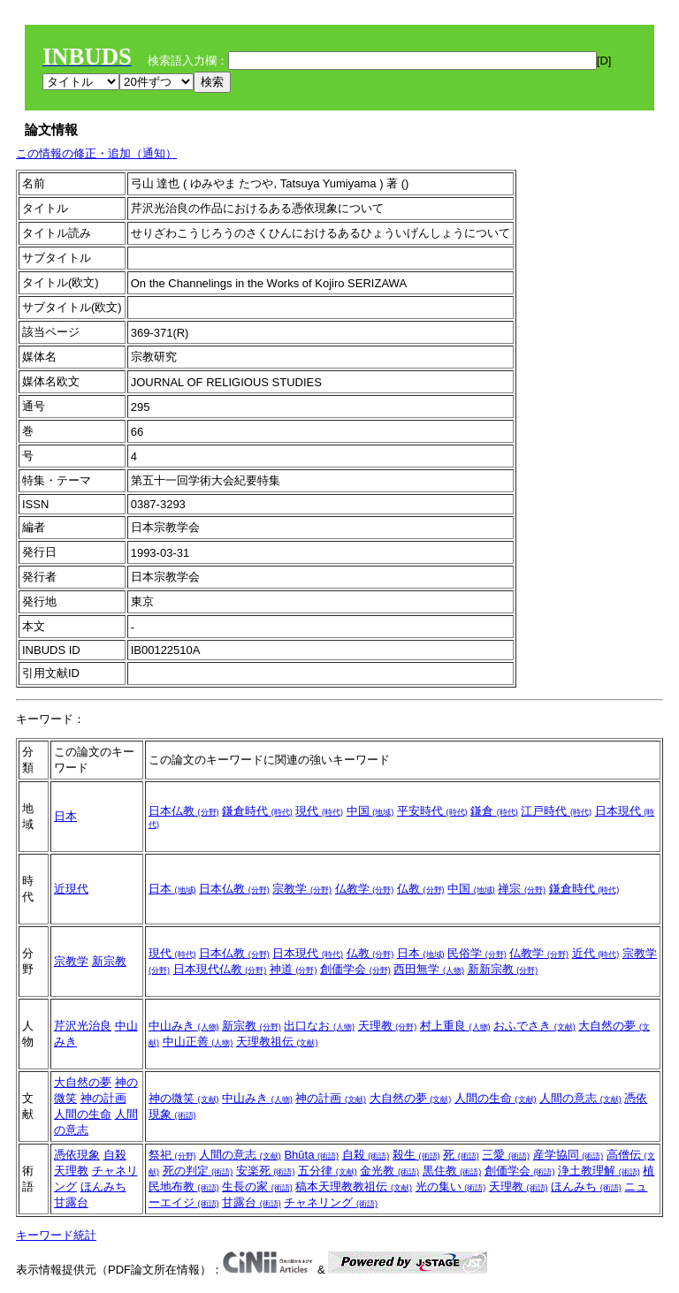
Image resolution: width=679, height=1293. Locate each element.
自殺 (114, 1154)
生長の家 (257, 1186)
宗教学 (302, 888)
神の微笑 (184, 1098)
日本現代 (307, 953)
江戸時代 (556, 811)
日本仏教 (184, 811)
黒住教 (452, 1170)
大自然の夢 (82, 1082)
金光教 (389, 1170)
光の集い (451, 1186)
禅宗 (521, 888)
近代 (596, 953)
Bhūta (311, 1154)
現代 (319, 811)
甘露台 (71, 1202)
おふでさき (534, 1025)
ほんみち (103, 1186)
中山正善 (198, 1041)
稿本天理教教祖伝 (353, 1186)
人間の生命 (82, 1114)
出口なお (319, 1025)
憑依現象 (77, 1154)
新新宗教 (503, 969)
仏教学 (364, 888)
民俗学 (477, 953)
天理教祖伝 (277, 1041)
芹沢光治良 (82, 1025)
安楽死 (265, 1170)
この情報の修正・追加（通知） (96, 153)
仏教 (421, 888)
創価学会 (355, 969)
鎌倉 (494, 811)
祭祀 (172, 1154)
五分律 (327, 1170)
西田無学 (428, 969)
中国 (370, 811)
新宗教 (109, 961)
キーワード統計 (56, 1235)
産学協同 (568, 1154)
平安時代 (432, 811)
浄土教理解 (599, 1170)
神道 (293, 969)
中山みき (184, 1025)
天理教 (387, 1025)
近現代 (71, 888)
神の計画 (103, 1098)
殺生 (416, 1154)
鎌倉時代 (257, 811)
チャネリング (331, 1202)
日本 (65, 816)
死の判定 (198, 1170)
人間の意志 (580, 1098)
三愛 (506, 1154)
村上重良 (455, 1025)
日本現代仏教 (220, 969)
